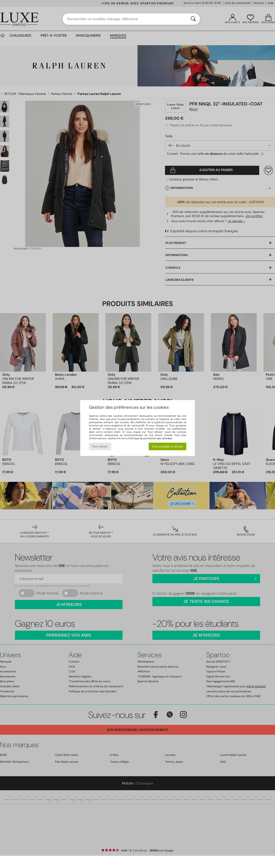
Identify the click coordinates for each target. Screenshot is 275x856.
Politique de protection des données (150, 438)
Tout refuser (100, 446)
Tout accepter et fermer (167, 446)
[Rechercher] (193, 19)
